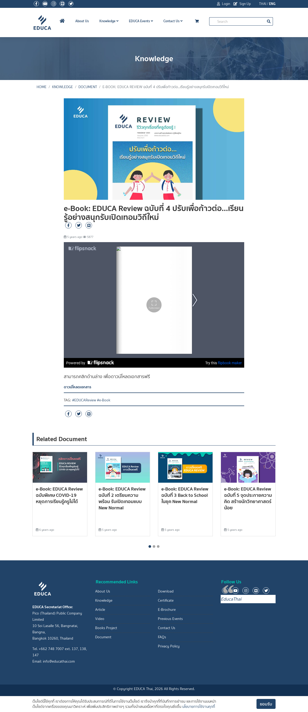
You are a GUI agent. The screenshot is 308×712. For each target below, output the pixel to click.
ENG (272, 4)
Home (42, 87)
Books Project (106, 628)
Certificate (166, 600)
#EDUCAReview (84, 400)
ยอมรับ (266, 703)
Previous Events (170, 619)
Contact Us (172, 21)
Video (99, 619)
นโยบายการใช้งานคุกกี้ (198, 706)
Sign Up (242, 3)
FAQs (162, 637)
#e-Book (103, 400)
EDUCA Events (141, 21)
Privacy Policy (169, 646)
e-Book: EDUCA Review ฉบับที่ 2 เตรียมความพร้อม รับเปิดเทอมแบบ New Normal (122, 498)
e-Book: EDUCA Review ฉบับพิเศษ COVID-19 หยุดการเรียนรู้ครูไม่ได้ (59, 495)
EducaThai (231, 599)
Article (100, 609)
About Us (82, 21)
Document (87, 87)
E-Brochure (167, 609)
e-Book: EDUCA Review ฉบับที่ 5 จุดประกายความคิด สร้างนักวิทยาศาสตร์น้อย (248, 498)
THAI (262, 3)
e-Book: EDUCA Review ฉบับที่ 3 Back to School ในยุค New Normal (184, 495)
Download (166, 591)
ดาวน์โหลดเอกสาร (77, 387)
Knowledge (108, 21)
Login (223, 3)
